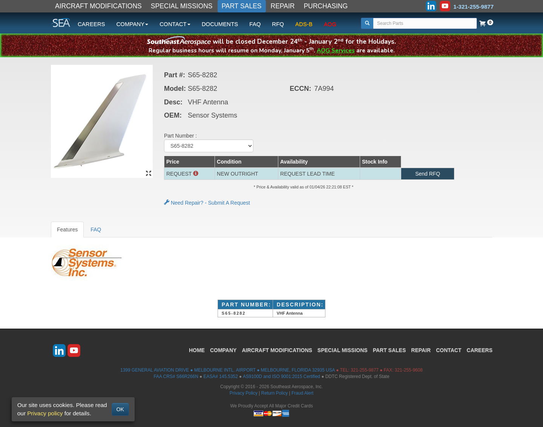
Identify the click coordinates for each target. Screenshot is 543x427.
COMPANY (223, 350)
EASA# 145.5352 (221, 376)
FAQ (255, 24)
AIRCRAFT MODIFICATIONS (98, 6)
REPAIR (283, 6)
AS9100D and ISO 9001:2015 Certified (281, 376)
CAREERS (91, 24)
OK (120, 409)
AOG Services (336, 50)
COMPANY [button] (133, 24)
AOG (330, 24)
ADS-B (304, 24)
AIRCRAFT (277, 350)
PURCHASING (326, 6)
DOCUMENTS (220, 24)
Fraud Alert (302, 393)
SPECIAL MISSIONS (182, 6)
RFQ (278, 24)
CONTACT (448, 350)
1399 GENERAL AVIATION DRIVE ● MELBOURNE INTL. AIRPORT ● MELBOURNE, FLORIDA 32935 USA (227, 370)
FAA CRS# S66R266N (175, 376)
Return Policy (274, 393)
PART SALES (242, 6)
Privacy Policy (244, 393)
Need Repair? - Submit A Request (207, 203)
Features (67, 230)
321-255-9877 (365, 370)
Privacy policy (45, 413)
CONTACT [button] (175, 24)
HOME (197, 350)
